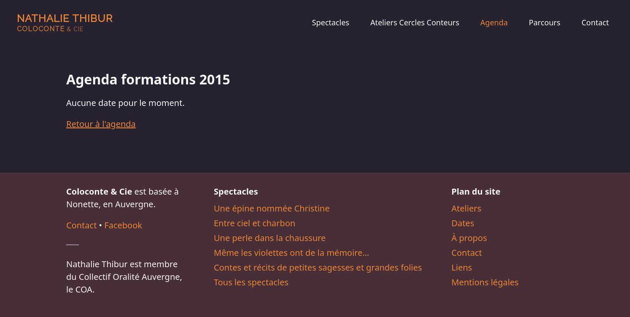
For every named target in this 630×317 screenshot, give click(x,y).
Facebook (123, 225)
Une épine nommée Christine (272, 208)
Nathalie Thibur (65, 22)
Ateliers (467, 208)
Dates (463, 223)
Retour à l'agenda (101, 124)
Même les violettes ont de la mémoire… (291, 252)
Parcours (544, 22)
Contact (595, 22)
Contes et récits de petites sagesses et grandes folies (318, 267)
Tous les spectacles (251, 282)
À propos (469, 238)
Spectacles (330, 22)
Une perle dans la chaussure (270, 238)
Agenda (494, 22)
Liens (462, 267)
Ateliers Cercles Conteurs (414, 22)
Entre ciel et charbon (254, 223)
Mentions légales (485, 282)
